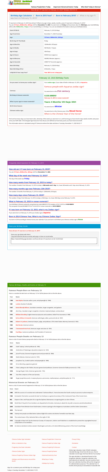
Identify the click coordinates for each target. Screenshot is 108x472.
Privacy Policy (76, 439)
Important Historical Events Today (65, 7)
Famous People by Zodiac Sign (51, 443)
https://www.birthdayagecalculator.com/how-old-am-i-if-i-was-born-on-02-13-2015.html (54, 241)
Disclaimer (75, 443)
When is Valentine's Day (19, 443)
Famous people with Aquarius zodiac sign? (64, 86)
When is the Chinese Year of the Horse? (62, 113)
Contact (74, 447)
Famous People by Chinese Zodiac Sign (24, 455)
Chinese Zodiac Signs (18, 451)
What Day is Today (47, 459)
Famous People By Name (49, 451)
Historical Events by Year (49, 455)
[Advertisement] (54, 143)
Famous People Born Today (40, 7)
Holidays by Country (48, 463)
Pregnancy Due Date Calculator (21, 447)
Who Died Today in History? (91, 7)
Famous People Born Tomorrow (51, 439)
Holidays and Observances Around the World (23, 460)
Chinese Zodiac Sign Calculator (21, 439)
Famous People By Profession (51, 447)
